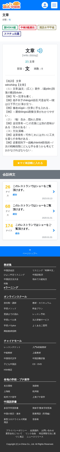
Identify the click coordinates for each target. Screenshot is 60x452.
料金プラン (37, 308)
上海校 (7, 391)
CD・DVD (37, 364)
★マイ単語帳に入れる (30, 163)
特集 (6, 283)
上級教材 (36, 353)
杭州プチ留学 (10, 397)
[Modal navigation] (54, 5)
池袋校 (35, 386)
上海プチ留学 (38, 397)
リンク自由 (30, 433)
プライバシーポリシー (16, 430)
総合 (15, 194)
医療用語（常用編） (41, 413)
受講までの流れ (11, 314)
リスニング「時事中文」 (43, 270)
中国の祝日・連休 (12, 413)
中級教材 (8, 353)
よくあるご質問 (39, 325)
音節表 (35, 419)
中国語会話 (9, 270)
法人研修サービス (40, 320)
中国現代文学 (10, 358)
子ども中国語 (10, 364)
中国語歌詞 (37, 275)
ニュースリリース (35, 436)
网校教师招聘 (10, 331)
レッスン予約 (38, 314)
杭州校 (35, 391)
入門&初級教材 (39, 347)
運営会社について (14, 433)
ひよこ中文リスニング (14, 275)
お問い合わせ (47, 430)
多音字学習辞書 (11, 408)
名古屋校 (8, 386)
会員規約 (34, 430)
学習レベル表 (10, 320)
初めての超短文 (39, 279)
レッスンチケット (12, 347)
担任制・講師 (10, 303)
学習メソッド (10, 308)
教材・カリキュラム (41, 303)
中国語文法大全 (11, 279)
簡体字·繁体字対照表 (42, 408)
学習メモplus (10, 325)
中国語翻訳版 (38, 358)
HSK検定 (8, 370)
